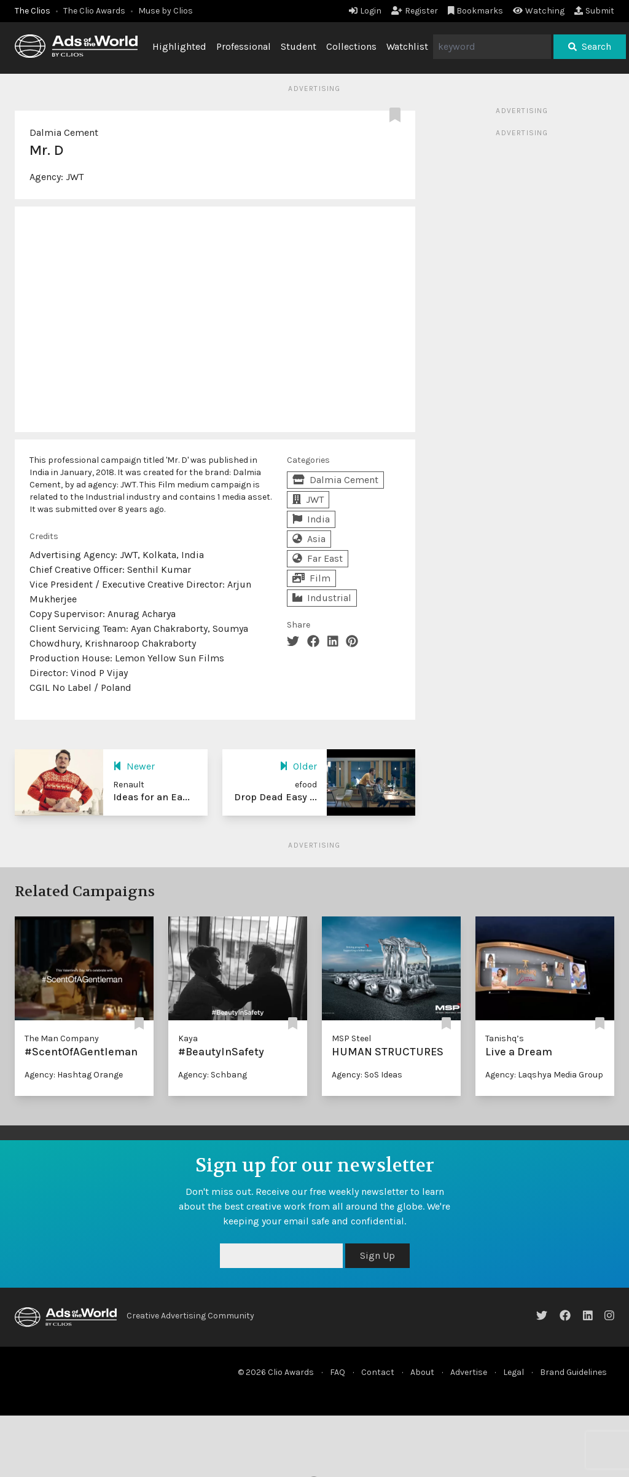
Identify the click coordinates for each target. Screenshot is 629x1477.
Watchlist (407, 46)
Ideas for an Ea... (151, 797)
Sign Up (377, 1255)
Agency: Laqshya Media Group (544, 1074)
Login (365, 11)
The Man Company (62, 1038)
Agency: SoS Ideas (367, 1074)
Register (414, 11)
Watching (539, 11)
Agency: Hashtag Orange (74, 1074)
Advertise (468, 1372)
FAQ (337, 1372)
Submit (594, 11)
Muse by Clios (165, 11)
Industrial (321, 598)
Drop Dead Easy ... (275, 797)
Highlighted (179, 46)
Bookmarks (476, 11)
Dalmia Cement (63, 132)
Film (311, 578)
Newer (134, 766)
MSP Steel (351, 1038)
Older (298, 766)
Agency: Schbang (212, 1074)
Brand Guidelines (573, 1372)
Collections (351, 46)
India (311, 519)
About (422, 1372)
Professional (243, 46)
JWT (75, 177)
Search (589, 46)
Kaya (188, 1038)
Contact (377, 1372)
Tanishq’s (504, 1038)
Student (298, 46)
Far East (317, 558)
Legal (513, 1372)
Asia (309, 539)
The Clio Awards (94, 11)
